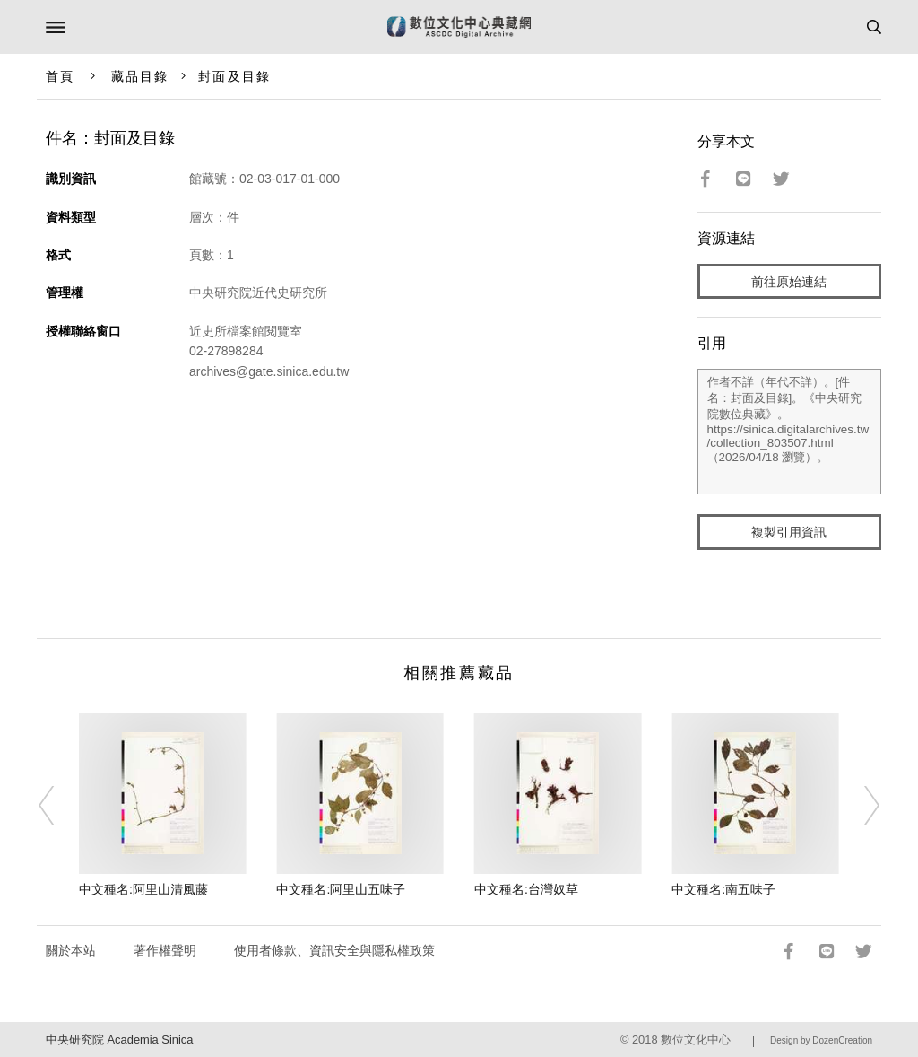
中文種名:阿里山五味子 (340, 889)
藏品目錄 (140, 76)
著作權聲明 (165, 950)
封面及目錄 (234, 76)
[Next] (859, 805)
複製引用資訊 (789, 532)
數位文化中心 (696, 1039)
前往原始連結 (789, 282)
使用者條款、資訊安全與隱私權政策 (334, 950)
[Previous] (58, 805)
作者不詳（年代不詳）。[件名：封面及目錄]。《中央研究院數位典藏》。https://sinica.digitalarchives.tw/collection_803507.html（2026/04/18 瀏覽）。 (789, 431)
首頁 (60, 76)
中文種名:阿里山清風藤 (143, 889)
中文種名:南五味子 (723, 889)
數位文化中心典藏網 (459, 27)
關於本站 (71, 950)
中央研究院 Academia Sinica (119, 1039)
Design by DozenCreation (821, 1040)
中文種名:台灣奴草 (526, 889)
